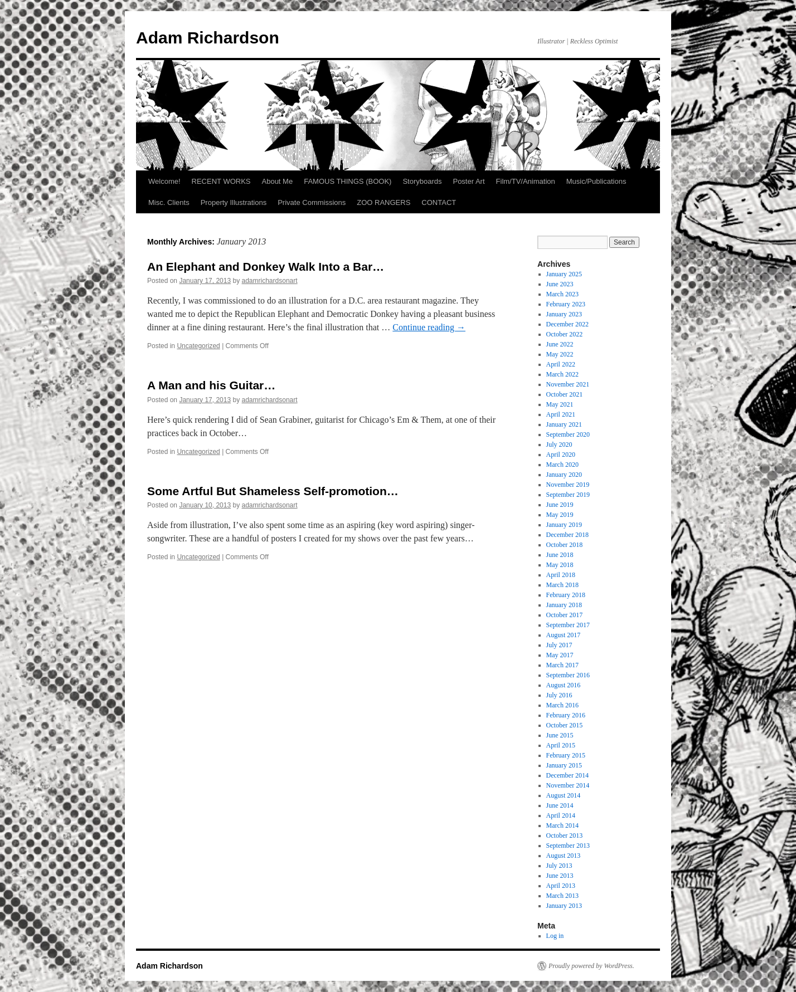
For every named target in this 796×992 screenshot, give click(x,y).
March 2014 (562, 825)
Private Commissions (312, 202)
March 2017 (562, 665)
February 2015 (565, 755)
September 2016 (568, 675)
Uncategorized (198, 346)
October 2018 (564, 545)
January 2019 (564, 525)
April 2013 (560, 886)
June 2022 (560, 344)
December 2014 (567, 775)
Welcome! (164, 181)
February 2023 (565, 304)
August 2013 (563, 855)
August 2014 (563, 795)
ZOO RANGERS (383, 202)
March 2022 (562, 374)
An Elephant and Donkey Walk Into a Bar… (265, 266)
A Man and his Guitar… (211, 385)
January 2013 (564, 906)
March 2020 (562, 464)
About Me (277, 181)
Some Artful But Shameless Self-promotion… (273, 491)
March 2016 (562, 705)
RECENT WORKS (221, 181)
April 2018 (560, 575)
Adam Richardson (207, 37)
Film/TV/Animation (525, 181)
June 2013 (560, 875)
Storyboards (421, 181)
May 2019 (560, 515)
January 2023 (564, 314)
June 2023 (560, 284)
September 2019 (568, 495)
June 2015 (560, 735)
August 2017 (563, 635)
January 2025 (564, 274)
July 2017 (559, 645)
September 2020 (568, 434)
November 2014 (568, 785)
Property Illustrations (234, 202)
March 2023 (562, 294)
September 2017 (568, 625)
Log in (555, 936)
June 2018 (560, 555)
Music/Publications (596, 181)
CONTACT (438, 202)
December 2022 (567, 324)
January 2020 (564, 474)
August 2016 (563, 685)
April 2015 (560, 745)
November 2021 (568, 384)
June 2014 (560, 805)
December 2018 (567, 535)
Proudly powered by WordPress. (591, 966)
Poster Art (468, 181)
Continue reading (428, 327)
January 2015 (564, 765)
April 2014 (560, 815)
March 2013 (562, 896)
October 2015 (564, 725)
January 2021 (564, 424)
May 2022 (560, 354)
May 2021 (560, 404)
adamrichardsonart (270, 281)
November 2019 (568, 484)
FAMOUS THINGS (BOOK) (347, 181)
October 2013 (564, 835)
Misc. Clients (169, 202)
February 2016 (565, 715)
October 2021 (564, 394)
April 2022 (560, 364)
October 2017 (564, 615)
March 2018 (562, 585)
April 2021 (560, 414)
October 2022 (564, 334)
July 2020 (559, 444)
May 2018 (560, 565)
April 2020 (560, 454)
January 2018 (564, 605)
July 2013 (559, 865)
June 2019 (560, 505)
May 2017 (560, 655)
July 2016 (559, 695)
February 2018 (565, 595)
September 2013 (568, 845)
